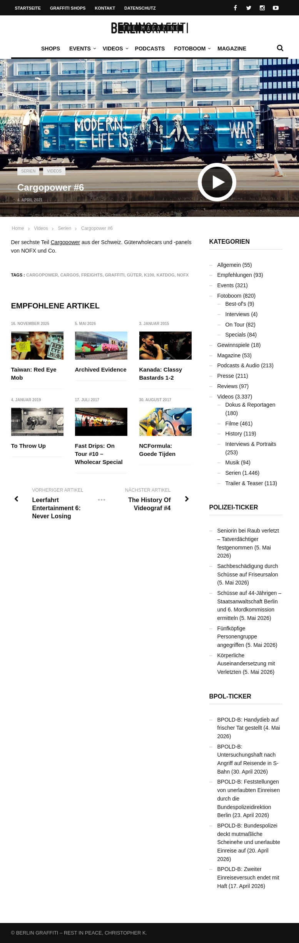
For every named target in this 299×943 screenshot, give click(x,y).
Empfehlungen (234, 275)
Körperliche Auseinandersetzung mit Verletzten (246, 663)
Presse (225, 376)
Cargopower (65, 242)
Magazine (231, 48)
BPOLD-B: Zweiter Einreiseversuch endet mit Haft (248, 877)
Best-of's (236, 304)
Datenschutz (140, 8)
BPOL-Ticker (230, 696)
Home (18, 228)
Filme (232, 423)
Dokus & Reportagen (251, 405)
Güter (134, 275)
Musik (233, 462)
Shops (50, 48)
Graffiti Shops (67, 8)
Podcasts (150, 48)
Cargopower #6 (97, 228)
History (234, 433)
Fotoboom (191, 48)
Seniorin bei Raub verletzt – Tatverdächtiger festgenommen (248, 539)
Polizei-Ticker (233, 507)
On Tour (235, 325)
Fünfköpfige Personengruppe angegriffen (237, 636)
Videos (115, 48)
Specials (236, 335)
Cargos (69, 275)
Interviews (238, 314)
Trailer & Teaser (244, 483)
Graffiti (115, 275)
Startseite (28, 8)
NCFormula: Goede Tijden (157, 450)
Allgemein (229, 265)
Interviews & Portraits (251, 444)
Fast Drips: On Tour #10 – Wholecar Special (99, 454)
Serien (28, 171)
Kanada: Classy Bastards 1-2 (160, 373)
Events (82, 48)
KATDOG (166, 275)
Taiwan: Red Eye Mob (34, 373)
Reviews (227, 386)
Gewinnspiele (233, 345)
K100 (149, 275)
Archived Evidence (101, 369)
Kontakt (105, 8)
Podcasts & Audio (238, 365)
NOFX (183, 275)
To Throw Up (28, 446)
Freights (92, 275)
